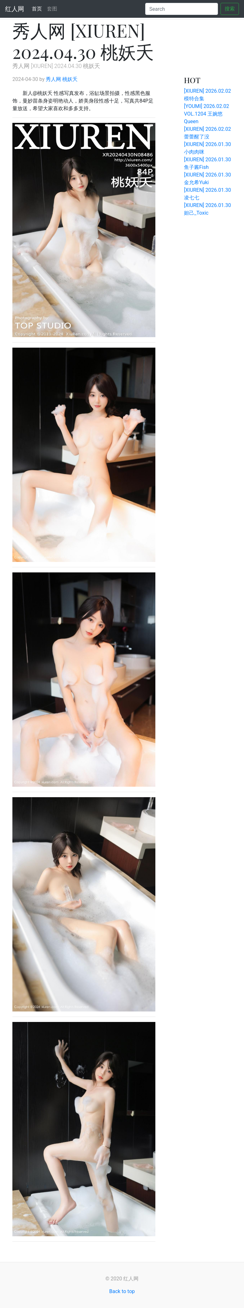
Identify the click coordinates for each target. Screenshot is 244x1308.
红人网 (14, 9)
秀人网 (53, 79)
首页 (38, 8)
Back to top (122, 1291)
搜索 (230, 9)
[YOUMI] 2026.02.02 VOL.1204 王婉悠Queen (206, 113)
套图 (52, 9)
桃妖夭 (70, 79)
